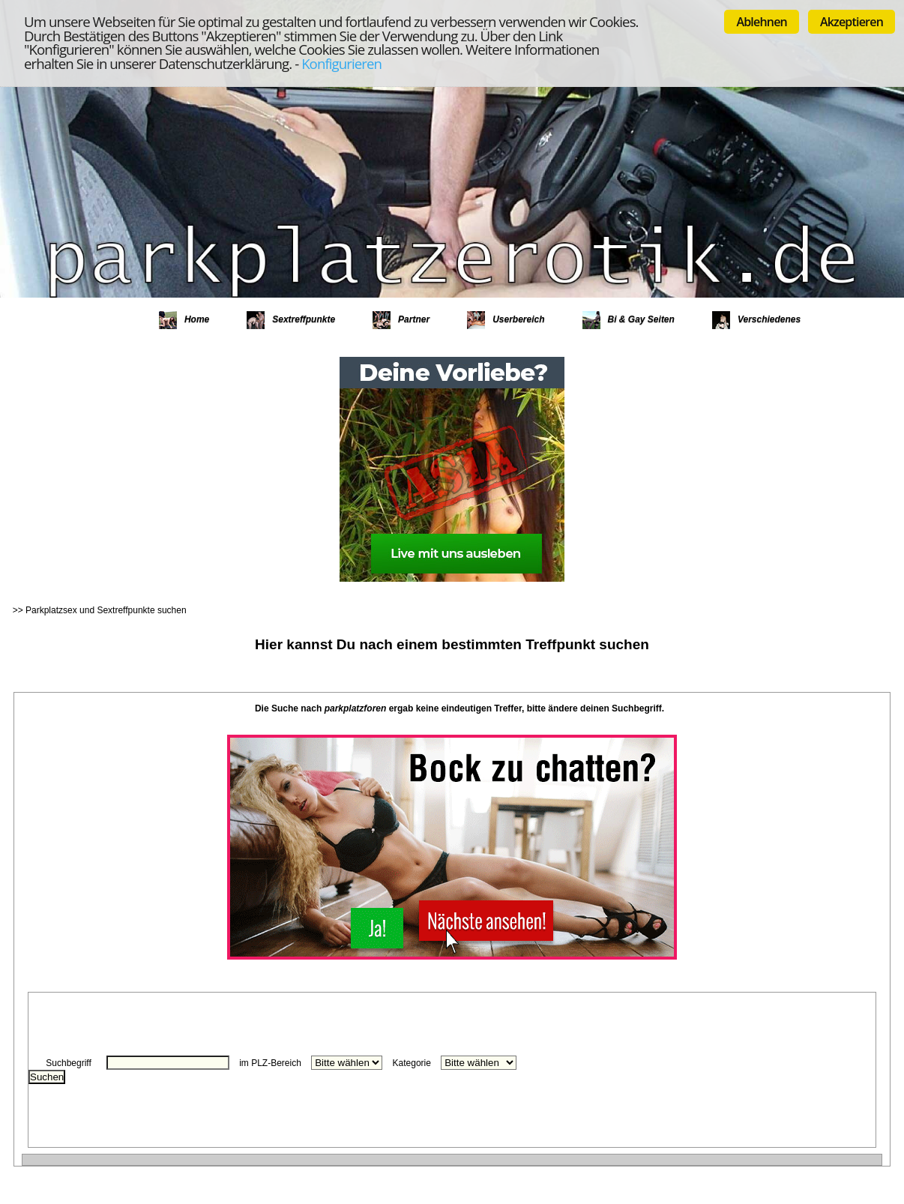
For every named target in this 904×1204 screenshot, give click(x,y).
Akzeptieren (851, 21)
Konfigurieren (341, 63)
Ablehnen (761, 21)
